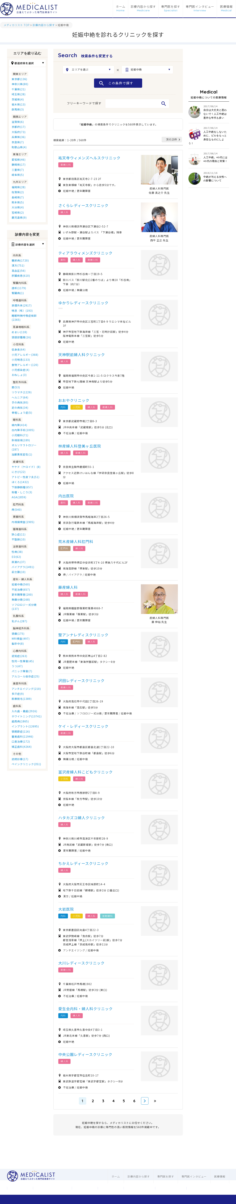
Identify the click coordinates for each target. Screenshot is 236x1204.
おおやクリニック (73, 400)
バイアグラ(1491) (23, 567)
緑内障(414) (19, 425)
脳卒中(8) (18, 643)
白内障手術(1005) (23, 430)
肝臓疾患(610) (21, 275)
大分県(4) (18, 207)
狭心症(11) (19, 534)
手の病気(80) (20, 402)
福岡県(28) (19, 187)
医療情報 (226, 7)
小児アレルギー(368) (25, 354)
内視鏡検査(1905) (23, 522)
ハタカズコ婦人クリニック (81, 817)
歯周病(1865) (20, 721)
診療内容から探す (143, 7)
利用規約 (110, 1188)
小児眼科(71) (20, 435)
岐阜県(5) (18, 175)
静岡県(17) (19, 164)
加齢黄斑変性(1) (22, 454)
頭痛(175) (18, 633)
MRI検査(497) (21, 638)
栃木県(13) (19, 104)
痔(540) (17, 509)
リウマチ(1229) (22, 392)
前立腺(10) (19, 572)
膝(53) (16, 387)
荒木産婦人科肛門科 (75, 541)
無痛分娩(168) (21, 599)
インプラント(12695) (25, 726)
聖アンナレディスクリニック (83, 634)
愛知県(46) (19, 159)
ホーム (120, 7)
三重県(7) (18, 170)
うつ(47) (17, 666)
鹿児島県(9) (19, 217)
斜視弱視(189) (21, 440)
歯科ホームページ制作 (171, 1188)
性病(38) (17, 552)
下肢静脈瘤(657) (22, 487)
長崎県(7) (18, 197)
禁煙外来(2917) (22, 305)
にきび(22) (19, 472)
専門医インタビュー (200, 7)
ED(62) (16, 557)
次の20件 (171, 139)
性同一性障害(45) (23, 661)
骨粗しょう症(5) (22, 412)
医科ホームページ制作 (139, 1188)
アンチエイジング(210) (26, 689)
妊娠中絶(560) (21, 584)
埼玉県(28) (19, 94)
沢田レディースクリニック (81, 680)
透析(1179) (19, 288)
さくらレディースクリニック (83, 205)
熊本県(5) (18, 202)
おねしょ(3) (19, 375)
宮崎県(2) (18, 212)
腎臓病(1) (18, 293)
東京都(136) (19, 79)
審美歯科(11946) (22, 736)
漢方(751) (18, 265)
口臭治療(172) (21, 741)
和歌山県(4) (19, 147)
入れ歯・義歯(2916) (24, 711)
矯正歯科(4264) (22, 746)
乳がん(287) (19, 621)
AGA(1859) (19, 497)
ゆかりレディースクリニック (83, 302)
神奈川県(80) (20, 84)
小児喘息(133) (21, 359)
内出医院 (66, 495)
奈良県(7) (18, 142)
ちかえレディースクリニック (83, 863)
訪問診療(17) (20, 759)
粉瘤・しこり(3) (22, 492)
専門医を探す (170, 7)
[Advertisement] (208, 67)
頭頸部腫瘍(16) (21, 337)
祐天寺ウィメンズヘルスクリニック (89, 157)
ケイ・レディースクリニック (83, 726)
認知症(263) (19, 656)
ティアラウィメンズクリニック (85, 253)
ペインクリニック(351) (26, 764)
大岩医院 (66, 909)
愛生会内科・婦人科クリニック (85, 1008)
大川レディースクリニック (81, 963)
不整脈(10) (19, 539)
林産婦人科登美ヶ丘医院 (79, 446)
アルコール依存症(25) (25, 676)
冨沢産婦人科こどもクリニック (85, 772)
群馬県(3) (18, 109)
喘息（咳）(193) (22, 310)
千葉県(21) (19, 89)
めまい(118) (19, 332)
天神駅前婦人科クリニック (81, 354)
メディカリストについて (52, 1188)
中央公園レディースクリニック (85, 1054)
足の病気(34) (20, 407)
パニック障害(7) (22, 671)
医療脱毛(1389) (22, 699)
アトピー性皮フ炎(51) (25, 477)
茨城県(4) (18, 99)
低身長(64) (19, 349)
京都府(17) (19, 127)
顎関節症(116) (21, 731)
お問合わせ (85, 1188)
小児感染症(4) (20, 370)
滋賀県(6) (18, 122)
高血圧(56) (19, 270)
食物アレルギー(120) (25, 365)
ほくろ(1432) (20, 482)
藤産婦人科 (68, 587)
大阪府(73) (19, 132)
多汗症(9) (18, 694)
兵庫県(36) (19, 137)
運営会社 (20, 1188)
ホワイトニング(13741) (27, 716)
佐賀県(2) (18, 192)
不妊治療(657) (21, 589)
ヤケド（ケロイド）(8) (26, 467)
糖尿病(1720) (20, 260)
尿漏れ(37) (19, 562)
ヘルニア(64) (20, 397)
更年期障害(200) (22, 594)
